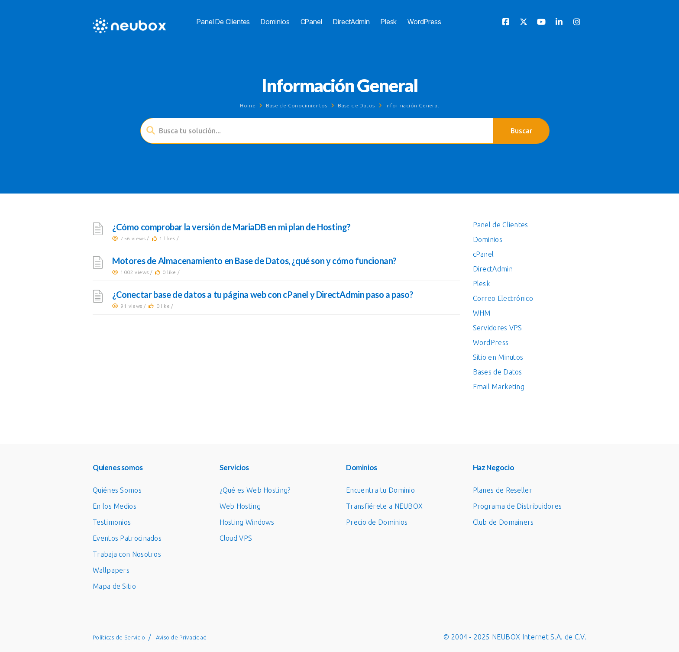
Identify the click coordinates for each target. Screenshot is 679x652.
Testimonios (112, 522)
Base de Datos (356, 105)
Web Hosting (240, 506)
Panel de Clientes (223, 21)
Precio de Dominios (376, 522)
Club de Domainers (503, 522)
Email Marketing (499, 387)
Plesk (389, 21)
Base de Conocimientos (296, 105)
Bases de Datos (497, 372)
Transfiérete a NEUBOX (384, 506)
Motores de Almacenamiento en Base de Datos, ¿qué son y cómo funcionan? (254, 260)
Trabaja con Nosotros (127, 554)
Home (247, 105)
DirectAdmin (351, 21)
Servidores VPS (497, 328)
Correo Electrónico (503, 298)
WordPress (424, 21)
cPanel (311, 21)
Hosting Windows (247, 522)
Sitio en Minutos (498, 357)
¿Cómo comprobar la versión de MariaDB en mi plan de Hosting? (231, 227)
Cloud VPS (236, 538)
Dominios (275, 21)
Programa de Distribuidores (517, 506)
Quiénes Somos (117, 490)
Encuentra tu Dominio (380, 490)
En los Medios (114, 506)
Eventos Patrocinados (127, 538)
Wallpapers (111, 570)
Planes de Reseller (502, 490)
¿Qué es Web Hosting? (255, 490)
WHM (482, 313)
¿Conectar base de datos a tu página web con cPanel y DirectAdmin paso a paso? (262, 294)
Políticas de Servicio (119, 637)
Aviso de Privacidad (181, 637)
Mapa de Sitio (114, 586)
